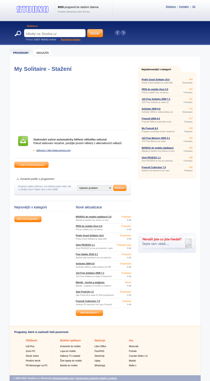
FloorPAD (99, 351)
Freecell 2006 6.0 (151, 118)
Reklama (171, 6)
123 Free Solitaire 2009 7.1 (90, 273)
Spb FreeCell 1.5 (85, 291)
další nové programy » (28, 219)
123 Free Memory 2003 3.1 (156, 138)
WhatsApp (100, 365)
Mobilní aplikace (70, 340)
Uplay (98, 360)
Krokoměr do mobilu (70, 346)
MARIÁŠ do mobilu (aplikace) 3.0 (94, 216)
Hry (131, 340)
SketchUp (100, 356)
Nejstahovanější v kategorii (156, 69)
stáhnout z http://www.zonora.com (53, 150)
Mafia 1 (132, 365)
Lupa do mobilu (68, 351)
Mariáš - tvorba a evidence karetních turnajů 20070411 (90, 283)
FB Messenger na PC (37, 365)
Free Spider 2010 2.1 (87, 254)
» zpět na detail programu (31, 165)
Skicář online (32, 356)
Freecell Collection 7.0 (88, 301)
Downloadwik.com (63, 378)
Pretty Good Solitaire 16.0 (90, 235)
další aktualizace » (89, 313)
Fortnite (133, 351)
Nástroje (100, 340)
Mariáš (132, 360)
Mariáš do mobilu (69, 365)
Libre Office (100, 346)
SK (193, 6)
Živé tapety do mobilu (71, 360)
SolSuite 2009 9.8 (85, 263)
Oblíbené (31, 340)
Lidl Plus (30, 346)
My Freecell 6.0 (150, 128)
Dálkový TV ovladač (70, 356)
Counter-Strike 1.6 (138, 356)
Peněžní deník (33, 360)
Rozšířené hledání (70, 39)
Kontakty (184, 6)
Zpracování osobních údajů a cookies (96, 378)
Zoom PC (31, 351)
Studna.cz (32, 26)
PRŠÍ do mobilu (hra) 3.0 (89, 226)
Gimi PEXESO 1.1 (85, 245)
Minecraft (133, 346)
